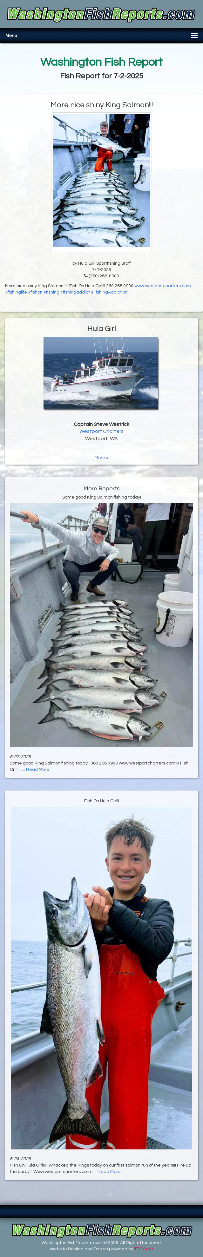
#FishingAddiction (109, 292)
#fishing (51, 292)
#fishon (35, 292)
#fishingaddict (75, 292)
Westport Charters (101, 431)
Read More (37, 769)
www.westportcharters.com (162, 286)
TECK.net (143, 1249)
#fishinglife (16, 292)
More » (101, 458)
